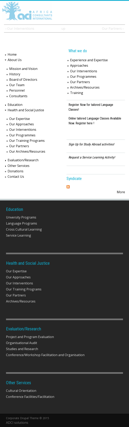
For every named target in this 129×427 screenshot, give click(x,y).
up (63, 28)
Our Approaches (21, 124)
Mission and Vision (23, 68)
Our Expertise (19, 118)
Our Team (16, 85)
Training (76, 93)
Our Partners (19, 146)
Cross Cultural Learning (24, 229)
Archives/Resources (85, 87)
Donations (15, 171)
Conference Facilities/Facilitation (30, 396)
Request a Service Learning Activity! (92, 157)
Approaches (79, 65)
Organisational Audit (21, 343)
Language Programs (21, 223)
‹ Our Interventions (19, 28)
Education (15, 104)
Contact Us (16, 176)
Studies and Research (22, 349)
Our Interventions (22, 129)
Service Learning (18, 235)
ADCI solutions (17, 422)
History (14, 74)
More (121, 192)
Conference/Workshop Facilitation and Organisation (45, 355)
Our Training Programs (27, 140)
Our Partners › (113, 28)
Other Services (18, 165)
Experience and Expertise (89, 60)
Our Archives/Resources (27, 151)
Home (12, 54)
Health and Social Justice (26, 110)
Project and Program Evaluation (30, 337)
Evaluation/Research (23, 160)
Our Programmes (22, 135)
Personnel (17, 90)
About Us (15, 60)
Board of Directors (23, 79)
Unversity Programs (21, 217)
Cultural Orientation (21, 390)
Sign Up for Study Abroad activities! (91, 144)
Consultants (18, 96)
